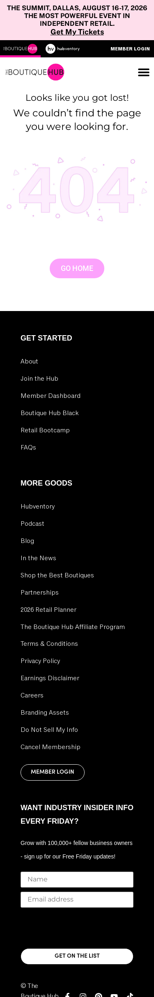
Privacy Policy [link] (40, 660)
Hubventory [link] (38, 506)
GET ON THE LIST (77, 956)
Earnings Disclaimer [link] (50, 678)
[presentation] (83, 928)
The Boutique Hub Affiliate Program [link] (73, 626)
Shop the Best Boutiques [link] (57, 575)
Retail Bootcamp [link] (45, 430)
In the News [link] (38, 558)
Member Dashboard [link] (50, 395)
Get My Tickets (77, 31)
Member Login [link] (52, 772)
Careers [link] (32, 695)
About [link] (29, 361)
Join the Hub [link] (39, 378)
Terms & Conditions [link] (49, 643)
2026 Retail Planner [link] (48, 609)
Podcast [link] (32, 523)
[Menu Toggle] (144, 72)
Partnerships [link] (40, 592)
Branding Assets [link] (45, 712)
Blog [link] (27, 540)
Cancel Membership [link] (50, 747)
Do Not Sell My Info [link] (49, 729)
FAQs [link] (28, 447)
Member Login (130, 48)
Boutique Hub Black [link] (49, 413)
